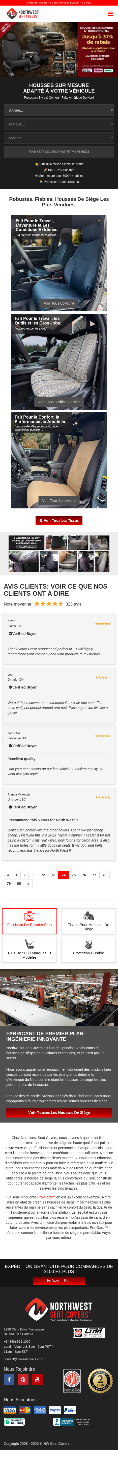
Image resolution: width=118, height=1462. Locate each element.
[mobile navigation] (110, 14)
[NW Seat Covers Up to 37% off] (59, 49)
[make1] (59, 124)
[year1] (59, 110)
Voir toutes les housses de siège (59, 1111)
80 (19, 883)
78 (105, 874)
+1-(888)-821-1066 (17, 1341)
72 (43, 874)
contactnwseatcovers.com (23, 1358)
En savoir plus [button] (59, 1279)
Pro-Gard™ (46, 1196)
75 (74, 874)
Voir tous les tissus (59, 520)
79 (9, 883)
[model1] (59, 138)
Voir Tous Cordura (59, 302)
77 (94, 874)
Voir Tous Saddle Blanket (59, 401)
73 (53, 874)
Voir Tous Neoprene (59, 500)
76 (84, 874)
